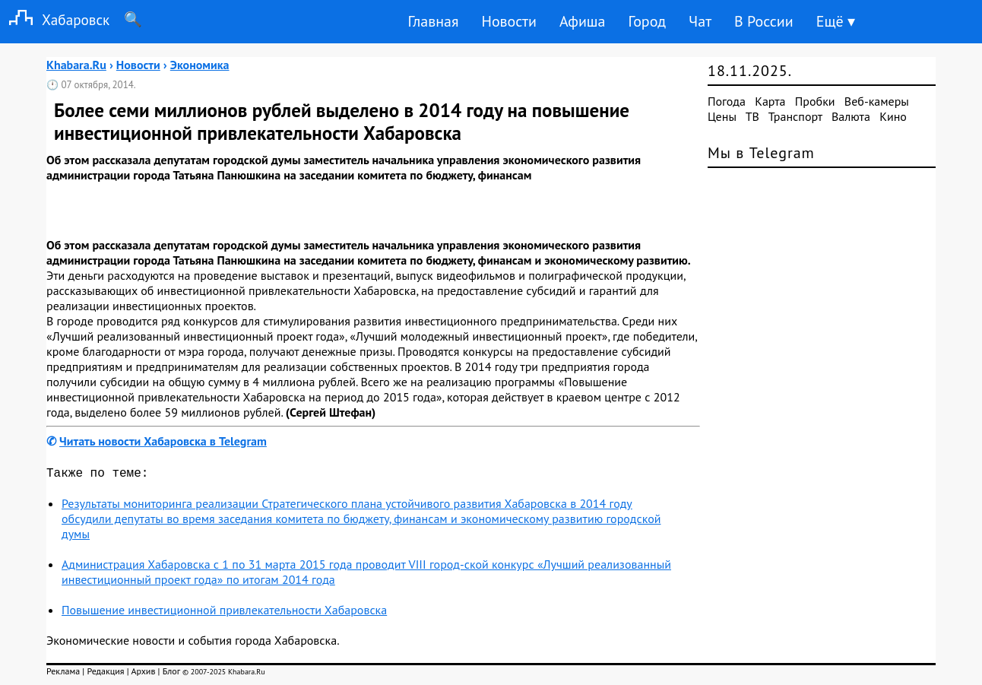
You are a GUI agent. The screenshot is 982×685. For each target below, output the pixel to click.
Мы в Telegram (761, 153)
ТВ (752, 116)
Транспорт (795, 116)
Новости (508, 21)
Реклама (63, 674)
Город (648, 21)
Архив (143, 674)
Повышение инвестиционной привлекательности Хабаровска (224, 612)
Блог (171, 674)
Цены (722, 116)
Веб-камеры (876, 101)
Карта (770, 101)
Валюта (851, 116)
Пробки (815, 101)
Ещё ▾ (835, 21)
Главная (432, 21)
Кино (893, 116)
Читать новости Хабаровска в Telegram (163, 441)
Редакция (105, 674)
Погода (727, 101)
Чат (700, 21)
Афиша (582, 21)
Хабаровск (54, 19)
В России (764, 21)
